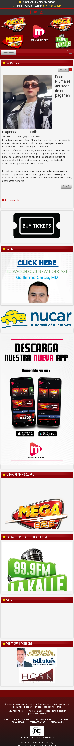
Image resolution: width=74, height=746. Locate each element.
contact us (40, 713)
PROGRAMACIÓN (42, 719)
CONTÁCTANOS (37, 722)
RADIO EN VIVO (21, 719)
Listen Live (8, 52)
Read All (63, 69)
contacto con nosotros (49, 706)
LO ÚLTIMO (62, 719)
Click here (24, 737)
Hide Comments (10, 200)
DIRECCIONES (57, 722)
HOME (5, 719)
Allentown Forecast (37, 635)
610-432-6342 (52, 6)
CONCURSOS (18, 722)
